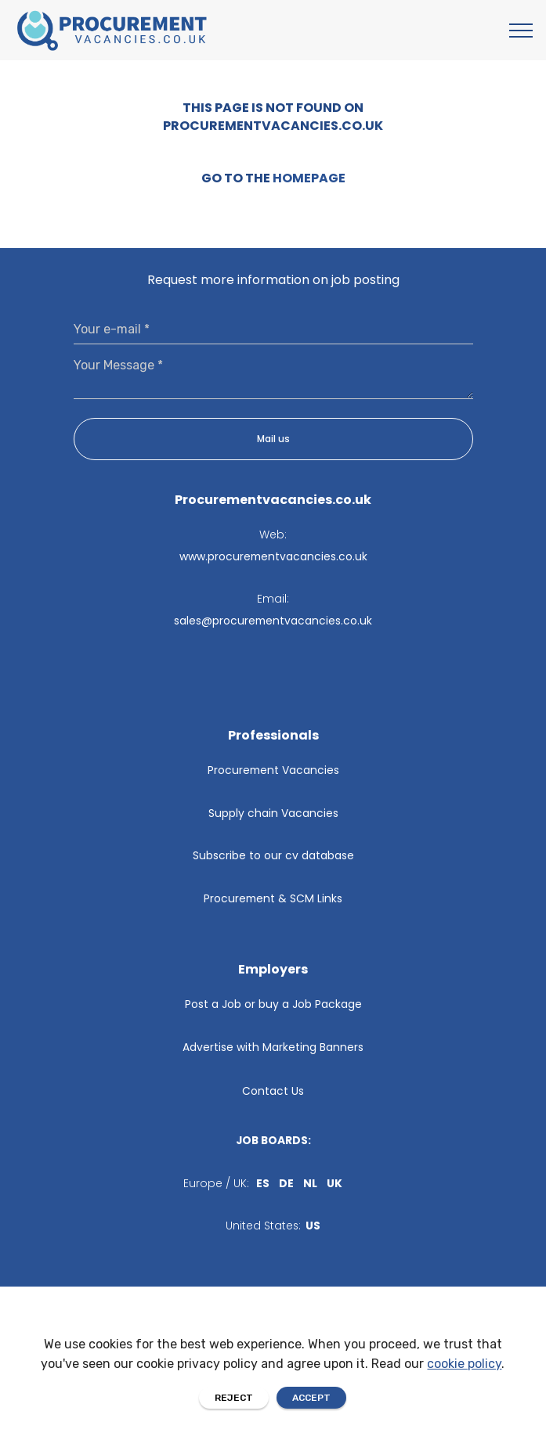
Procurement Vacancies (273, 770)
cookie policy (464, 1395)
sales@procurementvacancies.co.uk (273, 620)
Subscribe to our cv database (273, 855)
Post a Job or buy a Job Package (273, 1004)
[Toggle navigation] (521, 30)
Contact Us (273, 1091)
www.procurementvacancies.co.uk (273, 556)
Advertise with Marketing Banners (273, 1047)
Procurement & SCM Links (273, 898)
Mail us (273, 438)
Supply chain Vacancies (273, 813)
